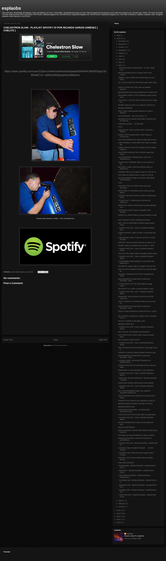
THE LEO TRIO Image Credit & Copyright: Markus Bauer (137, 253)
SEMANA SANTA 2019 (126, 324)
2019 (119, 38)
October (121, 47)
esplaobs (11, 8)
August (121, 53)
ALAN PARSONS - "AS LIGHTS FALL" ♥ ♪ (132, 116)
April (120, 65)
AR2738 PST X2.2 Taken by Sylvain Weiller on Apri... (136, 289)
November (122, 44)
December (122, 41)
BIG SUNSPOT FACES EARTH (129, 340)
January (121, 506)
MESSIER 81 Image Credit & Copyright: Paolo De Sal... (137, 266)
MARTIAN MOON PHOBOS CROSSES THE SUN (135, 404)
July (120, 56)
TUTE (120, 127)
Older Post (103, 340)
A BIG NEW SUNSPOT (126, 463)
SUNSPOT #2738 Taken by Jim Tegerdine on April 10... (137, 401)
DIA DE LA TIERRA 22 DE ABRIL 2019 (131, 321)
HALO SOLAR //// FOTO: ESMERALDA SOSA (134, 220)
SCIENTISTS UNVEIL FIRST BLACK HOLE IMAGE (136, 383)
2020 (119, 35)
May (120, 62)
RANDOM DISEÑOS (125, 108)
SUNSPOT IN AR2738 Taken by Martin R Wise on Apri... (137, 352)
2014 (119, 522)
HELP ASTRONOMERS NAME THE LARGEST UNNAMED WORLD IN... (134, 392)
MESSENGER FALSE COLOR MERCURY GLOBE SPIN (137, 92)
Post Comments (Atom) (59, 345)
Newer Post (8, 340)
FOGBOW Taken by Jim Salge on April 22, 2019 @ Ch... (137, 172)
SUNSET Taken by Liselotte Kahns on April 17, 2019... (136, 245)
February (121, 503)
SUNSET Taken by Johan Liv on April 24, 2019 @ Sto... (137, 105)
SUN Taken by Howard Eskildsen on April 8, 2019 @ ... (137, 435)
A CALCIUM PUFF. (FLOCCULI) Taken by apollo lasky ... (137, 414)
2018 (119, 510)
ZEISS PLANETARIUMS (126, 427)
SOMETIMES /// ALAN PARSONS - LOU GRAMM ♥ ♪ (136, 370)
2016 (119, 516)
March (120, 501)
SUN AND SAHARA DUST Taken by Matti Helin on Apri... (137, 140)
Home (55, 340)
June (120, 59)
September (122, 50)
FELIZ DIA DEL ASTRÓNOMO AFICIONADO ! (134, 332)
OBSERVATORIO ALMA (126, 407)
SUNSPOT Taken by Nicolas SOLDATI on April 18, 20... (137, 242)
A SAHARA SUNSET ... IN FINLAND (130, 124)
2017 (119, 513)
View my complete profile (132, 538)
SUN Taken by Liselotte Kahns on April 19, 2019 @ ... (136, 175)
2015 (119, 519)
